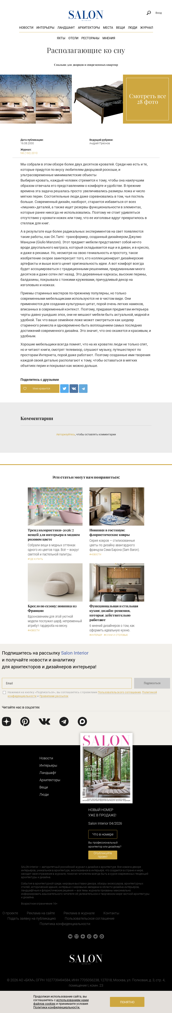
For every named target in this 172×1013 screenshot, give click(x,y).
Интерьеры (45, 27)
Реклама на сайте (41, 913)
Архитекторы (89, 27)
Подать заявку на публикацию (31, 918)
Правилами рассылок (54, 696)
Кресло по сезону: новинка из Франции (52, 608)
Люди (132, 27)
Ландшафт (66, 27)
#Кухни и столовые (116, 635)
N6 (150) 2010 (29, 153)
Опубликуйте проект (103, 854)
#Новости (95, 554)
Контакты (111, 913)
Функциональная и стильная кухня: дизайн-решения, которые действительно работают (113, 613)
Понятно (127, 1002)
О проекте (10, 913)
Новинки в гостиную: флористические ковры (109, 532)
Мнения (108, 38)
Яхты (61, 38)
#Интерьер (95, 635)
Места (108, 27)
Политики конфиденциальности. (56, 1007)
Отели (73, 38)
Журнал (146, 27)
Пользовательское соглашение (89, 918)
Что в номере (102, 834)
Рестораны (90, 38)
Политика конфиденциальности (65, 924)
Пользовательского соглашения (119, 692)
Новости (26, 27)
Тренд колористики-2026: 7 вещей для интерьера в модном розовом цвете (53, 535)
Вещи (120, 27)
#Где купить (35, 559)
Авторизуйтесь (65, 434)
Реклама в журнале (79, 913)
